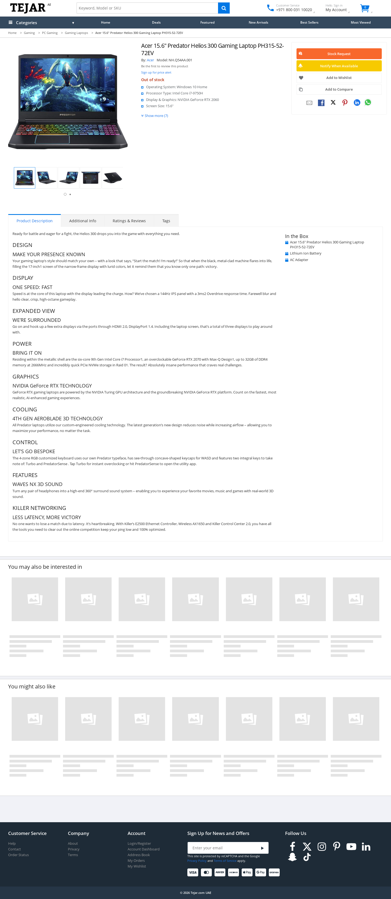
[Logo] (28, 12)
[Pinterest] (336, 847)
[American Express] (221, 872)
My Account (341, 8)
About (73, 843)
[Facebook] (292, 847)
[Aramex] (275, 872)
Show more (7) (156, 115)
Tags (166, 220)
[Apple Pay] (248, 872)
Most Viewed (361, 22)
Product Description (35, 220)
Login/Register (139, 843)
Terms (73, 855)
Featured (207, 22)
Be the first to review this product (164, 66)
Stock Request (339, 53)
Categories (26, 22)
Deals (156, 22)
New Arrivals (258, 22)
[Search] (224, 8)
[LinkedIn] (366, 847)
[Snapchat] (292, 857)
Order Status (18, 855)
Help (12, 843)
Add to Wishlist (339, 77)
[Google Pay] (261, 872)
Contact (14, 849)
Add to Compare (339, 89)
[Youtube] (351, 847)
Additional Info (82, 220)
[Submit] (262, 848)
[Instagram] (321, 847)
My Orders (136, 860)
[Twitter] (307, 847)
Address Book (139, 855)
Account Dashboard (144, 849)
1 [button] (65, 194)
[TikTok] (307, 857)
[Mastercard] (207, 872)
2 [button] (70, 194)
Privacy (74, 849)
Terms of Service (225, 861)
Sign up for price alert (156, 72)
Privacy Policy (197, 861)
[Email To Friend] (309, 103)
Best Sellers (309, 22)
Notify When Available (339, 65)
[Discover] (234, 872)
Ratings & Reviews (129, 220)
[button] (24, 178)
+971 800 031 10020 (292, 9)
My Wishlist (137, 866)
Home (105, 22)
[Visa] (193, 872)
